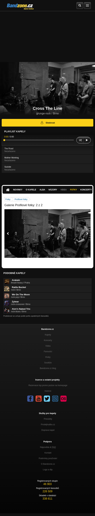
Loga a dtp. (48, 469)
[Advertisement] (47, 36)
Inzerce (48, 391)
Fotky (73, 190)
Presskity (48, 419)
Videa (63, 190)
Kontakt (48, 453)
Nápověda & (48, 447)
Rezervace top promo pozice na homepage (47, 385)
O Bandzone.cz (48, 464)
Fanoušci (48, 351)
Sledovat (47, 123)
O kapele (31, 190)
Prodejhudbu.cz (48, 424)
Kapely (48, 335)
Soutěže (48, 363)
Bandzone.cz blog (48, 368)
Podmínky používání (48, 458)
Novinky (17, 190)
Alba (42, 190)
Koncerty (48, 340)
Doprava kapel (47, 430)
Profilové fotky (21, 199)
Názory (53, 190)
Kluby (47, 357)
